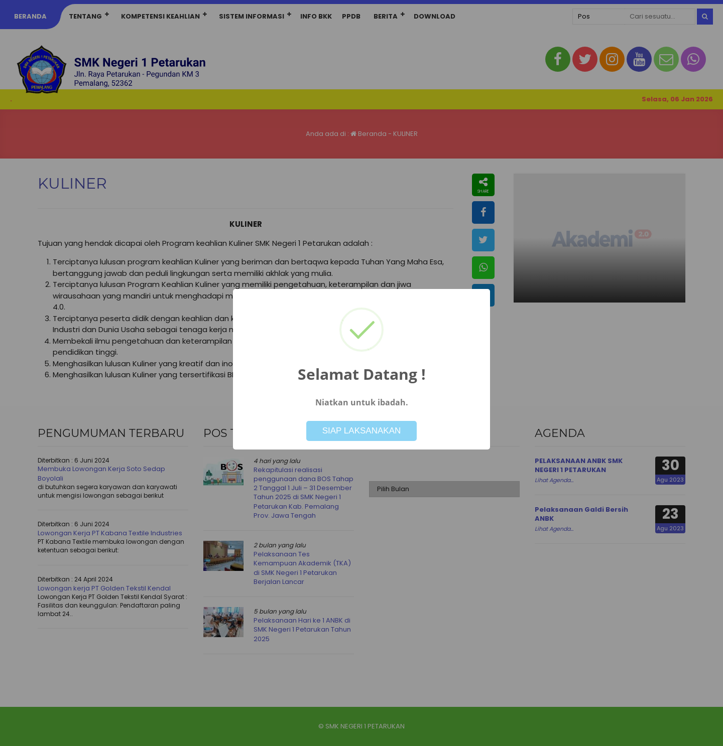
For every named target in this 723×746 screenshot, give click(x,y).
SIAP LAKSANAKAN (361, 430)
